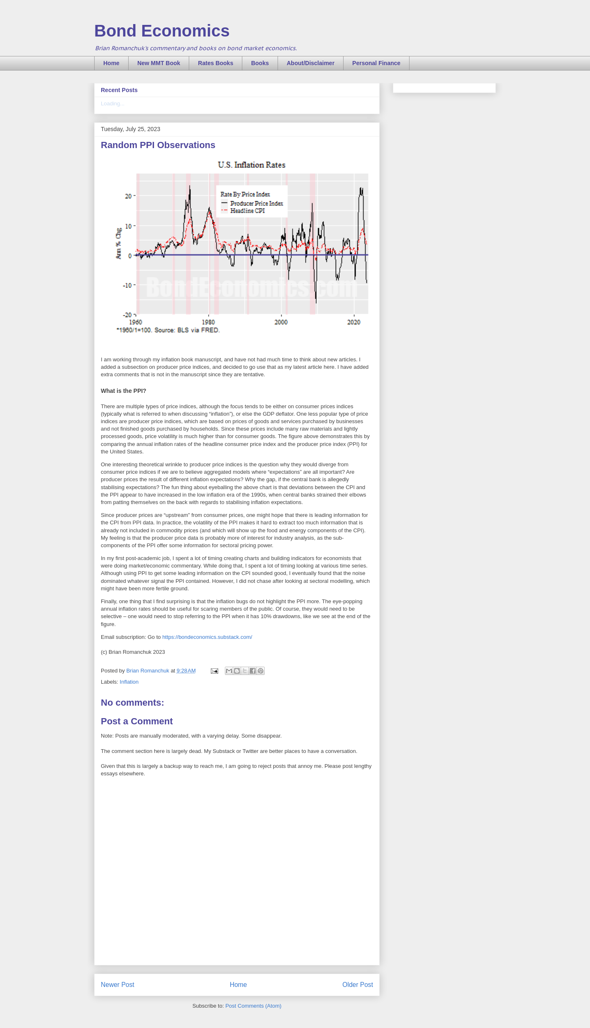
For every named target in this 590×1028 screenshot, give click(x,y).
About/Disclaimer (310, 63)
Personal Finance (376, 63)
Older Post (357, 984)
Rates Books (215, 63)
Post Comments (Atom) (253, 1006)
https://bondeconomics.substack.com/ (207, 637)
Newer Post (117, 984)
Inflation (129, 682)
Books (260, 63)
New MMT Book (158, 63)
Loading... (112, 103)
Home (111, 63)
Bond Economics (162, 31)
